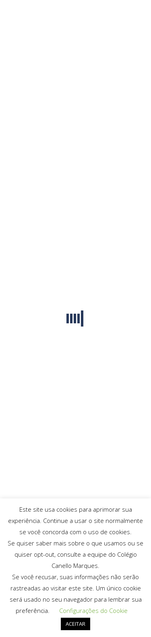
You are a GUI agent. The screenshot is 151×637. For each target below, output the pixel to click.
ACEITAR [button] (75, 623)
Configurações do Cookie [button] (93, 610)
